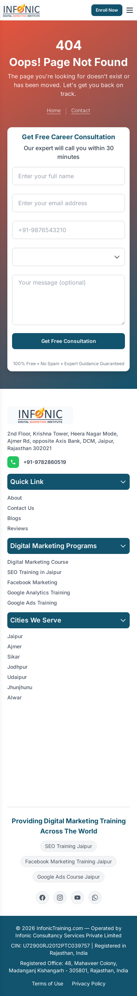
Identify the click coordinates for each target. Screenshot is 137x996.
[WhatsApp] (95, 897)
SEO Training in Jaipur (34, 572)
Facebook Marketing (32, 582)
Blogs (14, 518)
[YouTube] (77, 897)
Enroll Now (107, 10)
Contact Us (20, 508)
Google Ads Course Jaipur (68, 877)
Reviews (17, 528)
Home (54, 110)
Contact (80, 110)
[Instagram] (59, 897)
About (14, 498)
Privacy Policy (89, 983)
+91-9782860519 (44, 462)
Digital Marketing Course (37, 562)
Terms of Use (47, 983)
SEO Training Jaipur (68, 846)
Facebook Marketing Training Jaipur (68, 861)
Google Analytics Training (38, 592)
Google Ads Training (32, 602)
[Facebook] (42, 897)
